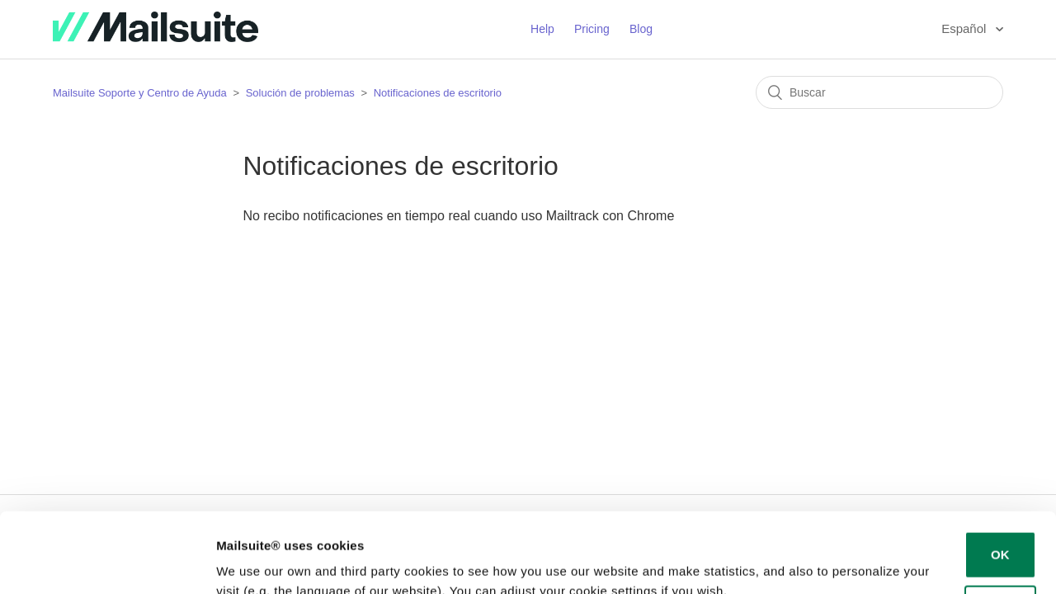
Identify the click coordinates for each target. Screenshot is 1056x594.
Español (965, 28)
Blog (641, 28)
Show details (254, 561)
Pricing (592, 28)
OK (1000, 480)
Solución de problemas (300, 93)
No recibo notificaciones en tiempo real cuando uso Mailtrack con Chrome (458, 216)
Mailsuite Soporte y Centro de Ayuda (140, 93)
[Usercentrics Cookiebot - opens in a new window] (107, 561)
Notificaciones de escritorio (438, 93)
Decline (1000, 533)
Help (542, 28)
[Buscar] (879, 92)
